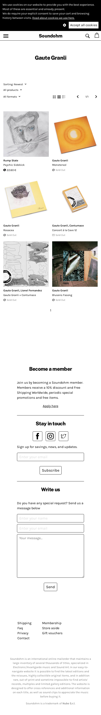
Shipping (24, 623)
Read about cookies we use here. (53, 18)
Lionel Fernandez (31, 290)
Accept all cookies (83, 25)
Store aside (50, 628)
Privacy (22, 633)
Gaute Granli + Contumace (19, 295)
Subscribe (50, 470)
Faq (20, 628)
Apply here (50, 406)
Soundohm (50, 36)
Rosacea (8, 230)
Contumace (76, 225)
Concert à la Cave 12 (64, 230)
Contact (23, 638)
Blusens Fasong (62, 295)
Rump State (10, 160)
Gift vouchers (52, 633)
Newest (14, 84)
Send (50, 587)
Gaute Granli (60, 160)
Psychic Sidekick (14, 164)
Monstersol (59, 164)
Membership (51, 623)
